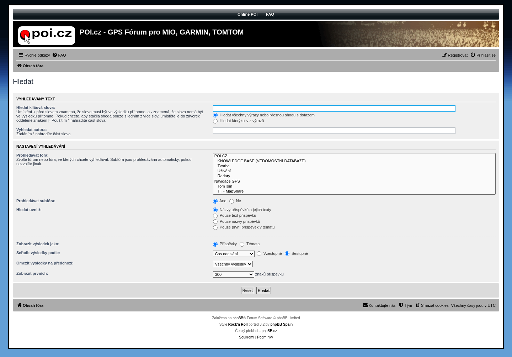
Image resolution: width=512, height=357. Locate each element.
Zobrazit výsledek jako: (37, 244)
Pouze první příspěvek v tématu (244, 227)
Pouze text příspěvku (234, 215)
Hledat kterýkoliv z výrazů (238, 121)
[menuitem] (59, 55)
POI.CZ (354, 156)
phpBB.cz (269, 331)
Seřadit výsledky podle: (38, 253)
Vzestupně (269, 253)
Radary (354, 176)
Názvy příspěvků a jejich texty (242, 210)
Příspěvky (225, 244)
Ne (235, 201)
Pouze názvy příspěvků (236, 221)
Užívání (354, 171)
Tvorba (354, 166)
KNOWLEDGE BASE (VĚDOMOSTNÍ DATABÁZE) (354, 161)
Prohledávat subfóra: (35, 201)
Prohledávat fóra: (32, 155)
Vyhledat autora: (31, 129)
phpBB (238, 318)
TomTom (354, 186)
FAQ (270, 14)
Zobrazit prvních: (32, 273)
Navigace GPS (354, 181)
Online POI (247, 14)
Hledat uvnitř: (29, 210)
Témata (250, 244)
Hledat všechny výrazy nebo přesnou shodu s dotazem (264, 115)
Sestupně (296, 253)
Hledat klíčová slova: (35, 107)
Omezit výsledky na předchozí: (45, 263)
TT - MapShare (354, 191)
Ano (219, 201)
